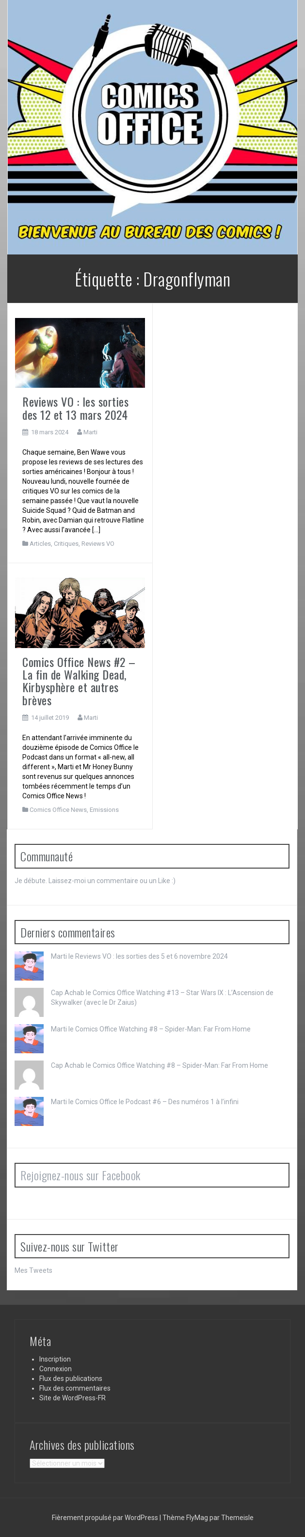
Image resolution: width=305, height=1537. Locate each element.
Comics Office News (58, 809)
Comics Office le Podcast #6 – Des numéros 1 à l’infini (157, 1102)
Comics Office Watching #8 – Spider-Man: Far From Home (163, 1029)
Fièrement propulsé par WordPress (106, 1517)
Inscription (55, 1359)
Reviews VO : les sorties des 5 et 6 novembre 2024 (151, 956)
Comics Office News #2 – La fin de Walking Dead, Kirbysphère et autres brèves (79, 681)
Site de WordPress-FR (72, 1398)
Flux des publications (70, 1378)
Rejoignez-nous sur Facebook (80, 1175)
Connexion (55, 1369)
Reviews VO (97, 543)
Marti (90, 432)
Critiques (66, 543)
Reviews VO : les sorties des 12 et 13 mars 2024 (75, 408)
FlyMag (197, 1517)
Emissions (104, 809)
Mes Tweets (33, 1270)
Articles (40, 543)
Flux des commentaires (75, 1388)
